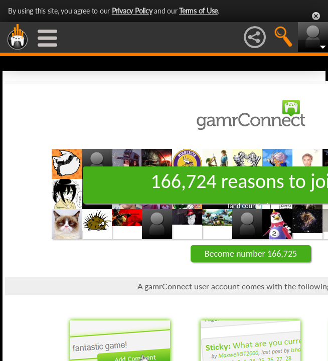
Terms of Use (198, 11)
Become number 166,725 (251, 253)
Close (316, 16)
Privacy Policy (132, 11)
